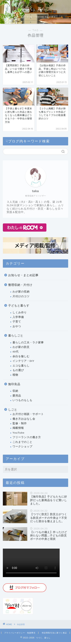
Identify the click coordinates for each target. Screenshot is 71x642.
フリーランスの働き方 (26, 437)
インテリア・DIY (23, 361)
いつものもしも (22, 400)
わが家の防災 (21, 347)
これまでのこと (22, 442)
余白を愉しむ (21, 356)
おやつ (16, 326)
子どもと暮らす (18, 305)
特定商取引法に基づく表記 (54, 633)
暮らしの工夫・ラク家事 (28, 342)
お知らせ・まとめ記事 (23, 275)
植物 (15, 374)
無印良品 (14, 384)
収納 (15, 391)
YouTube (18, 432)
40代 (15, 351)
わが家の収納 (21, 291)
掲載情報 (18, 428)
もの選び (18, 370)
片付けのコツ (21, 296)
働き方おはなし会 (23, 418)
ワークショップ (22, 446)
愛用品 (16, 395)
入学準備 (18, 317)
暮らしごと (15, 335)
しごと (12, 409)
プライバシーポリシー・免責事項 (19, 633)
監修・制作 (19, 423)
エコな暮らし (21, 365)
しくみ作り (19, 312)
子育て (16, 321)
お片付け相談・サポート (28, 414)
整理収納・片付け (20, 284)
